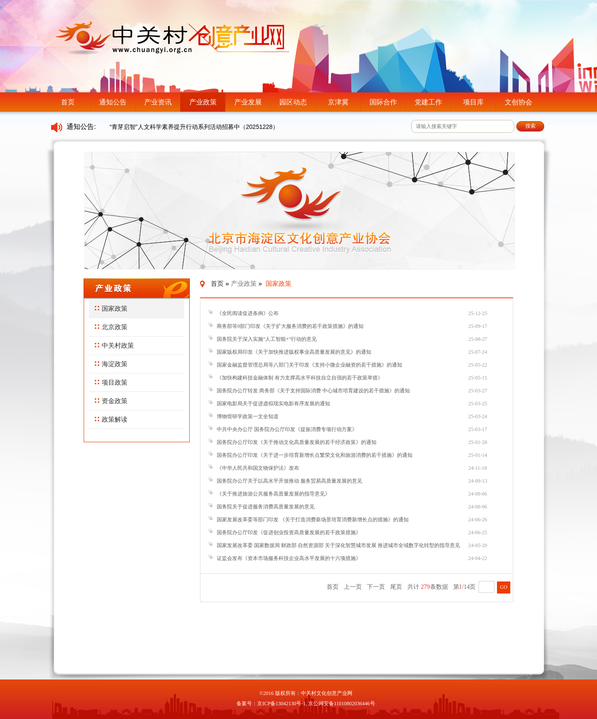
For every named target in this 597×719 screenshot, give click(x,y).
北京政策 (111, 326)
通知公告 (113, 102)
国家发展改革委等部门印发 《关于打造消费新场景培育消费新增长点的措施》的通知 (313, 520)
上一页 (353, 587)
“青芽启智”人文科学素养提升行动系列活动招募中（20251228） (194, 126)
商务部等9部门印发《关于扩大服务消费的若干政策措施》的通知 (290, 326)
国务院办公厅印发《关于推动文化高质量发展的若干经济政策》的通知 (296, 442)
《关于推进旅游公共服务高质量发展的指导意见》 (273, 494)
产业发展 (248, 102)
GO (503, 587)
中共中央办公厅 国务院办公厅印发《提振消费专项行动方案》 (287, 429)
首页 (68, 102)
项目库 (473, 102)
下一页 (376, 587)
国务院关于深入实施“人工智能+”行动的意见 (267, 339)
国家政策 (111, 308)
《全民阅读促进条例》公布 (248, 313)
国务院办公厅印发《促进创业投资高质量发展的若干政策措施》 (289, 532)
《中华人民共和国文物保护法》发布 (258, 468)
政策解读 (111, 419)
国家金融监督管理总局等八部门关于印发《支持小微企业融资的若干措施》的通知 (309, 365)
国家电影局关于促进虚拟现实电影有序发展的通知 (273, 404)
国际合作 (383, 102)
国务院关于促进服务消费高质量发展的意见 (266, 507)
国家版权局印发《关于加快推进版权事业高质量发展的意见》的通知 (294, 352)
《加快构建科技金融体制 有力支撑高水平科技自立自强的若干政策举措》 (300, 378)
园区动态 (293, 102)
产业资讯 (158, 102)
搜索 (530, 126)
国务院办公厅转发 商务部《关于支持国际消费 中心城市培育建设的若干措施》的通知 (313, 391)
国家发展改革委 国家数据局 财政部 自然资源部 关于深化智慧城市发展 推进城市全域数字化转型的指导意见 (338, 545)
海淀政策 (111, 363)
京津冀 (338, 102)
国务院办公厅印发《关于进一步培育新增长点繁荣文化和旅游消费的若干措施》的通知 (314, 455)
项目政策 (111, 382)
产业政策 (203, 102)
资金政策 (111, 400)
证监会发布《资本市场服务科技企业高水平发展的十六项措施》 (289, 558)
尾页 (396, 587)
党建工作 (428, 102)
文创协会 (518, 102)
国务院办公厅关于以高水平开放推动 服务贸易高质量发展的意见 (289, 481)
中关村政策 (114, 345)
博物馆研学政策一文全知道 (248, 416)
